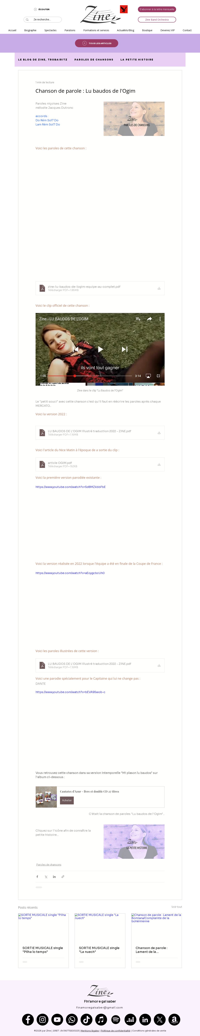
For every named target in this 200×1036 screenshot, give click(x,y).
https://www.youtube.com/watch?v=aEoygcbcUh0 (70, 573)
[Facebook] (28, 1020)
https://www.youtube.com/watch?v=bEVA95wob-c (70, 692)
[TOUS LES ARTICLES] (96, 43)
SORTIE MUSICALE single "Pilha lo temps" (42, 950)
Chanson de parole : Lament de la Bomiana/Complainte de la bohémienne (155, 950)
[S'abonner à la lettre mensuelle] (157, 9)
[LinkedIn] (145, 1020)
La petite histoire (136, 59)
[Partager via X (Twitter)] (45, 876)
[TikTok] (86, 1020)
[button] (50, 30)
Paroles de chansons (94, 59)
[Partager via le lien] (63, 876)
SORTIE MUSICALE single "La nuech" (99, 950)
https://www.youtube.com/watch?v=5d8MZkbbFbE (71, 487)
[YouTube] (57, 1020)
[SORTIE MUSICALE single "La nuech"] (100, 927)
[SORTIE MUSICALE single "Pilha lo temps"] (43, 927)
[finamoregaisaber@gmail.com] (100, 1007)
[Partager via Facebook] (37, 876)
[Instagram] (42, 1020)
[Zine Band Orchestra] (157, 19)
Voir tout (176, 906)
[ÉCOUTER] (41, 9)
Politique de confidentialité (115, 1030)
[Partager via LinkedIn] (54, 876)
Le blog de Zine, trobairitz (42, 59)
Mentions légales (90, 1030)
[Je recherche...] (42, 20)
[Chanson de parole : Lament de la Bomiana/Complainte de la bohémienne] (156, 927)
